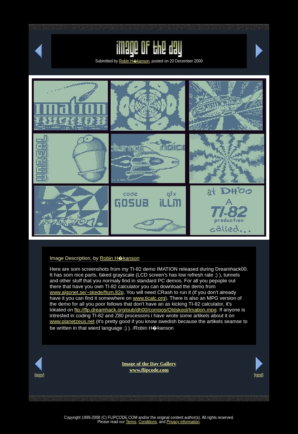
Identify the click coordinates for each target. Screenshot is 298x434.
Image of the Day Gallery (149, 364)
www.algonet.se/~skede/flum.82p (86, 292)
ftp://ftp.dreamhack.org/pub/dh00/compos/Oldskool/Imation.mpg (145, 310)
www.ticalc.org (149, 298)
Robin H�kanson (134, 61)
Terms (131, 422)
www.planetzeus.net (72, 321)
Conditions (148, 422)
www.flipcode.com (148, 370)
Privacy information (182, 422)
